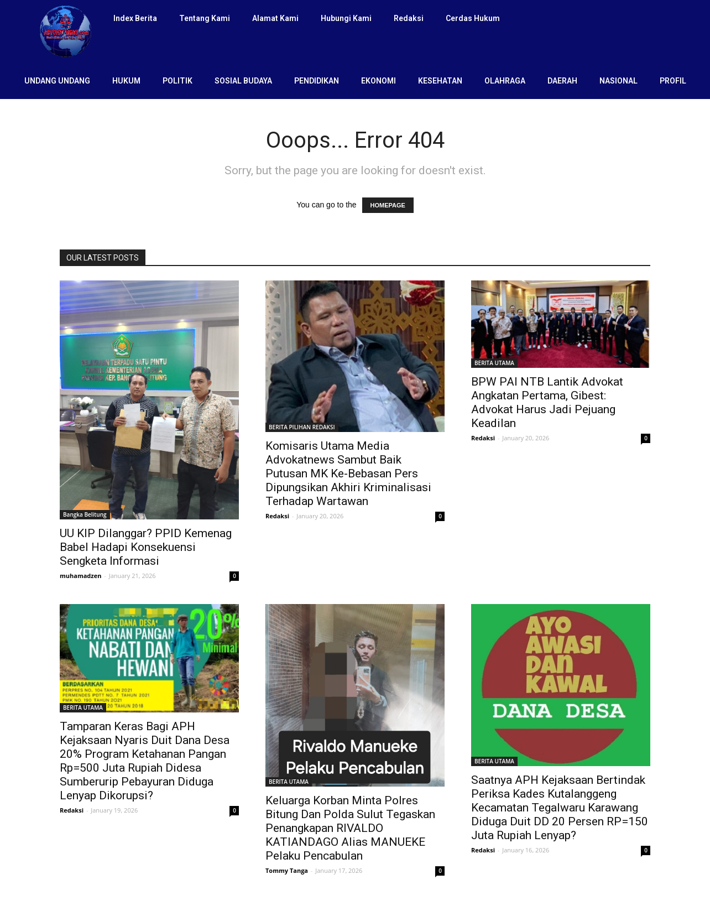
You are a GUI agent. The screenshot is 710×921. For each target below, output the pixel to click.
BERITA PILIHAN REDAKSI (302, 427)
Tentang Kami (204, 18)
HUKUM (126, 80)
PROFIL (673, 80)
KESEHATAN (440, 80)
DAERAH (562, 80)
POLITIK (177, 80)
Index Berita (135, 18)
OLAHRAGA (504, 80)
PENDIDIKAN (316, 80)
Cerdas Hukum (473, 18)
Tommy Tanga (286, 870)
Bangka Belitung (85, 514)
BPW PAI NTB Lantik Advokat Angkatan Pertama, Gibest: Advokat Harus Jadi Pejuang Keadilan (547, 402)
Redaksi (409, 18)
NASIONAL (618, 80)
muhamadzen (80, 575)
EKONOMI (378, 80)
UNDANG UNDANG (57, 80)
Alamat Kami (275, 18)
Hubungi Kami (346, 18)
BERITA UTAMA (494, 363)
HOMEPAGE (387, 205)
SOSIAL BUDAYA (243, 80)
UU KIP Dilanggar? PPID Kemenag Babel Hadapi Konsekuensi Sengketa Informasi (146, 547)
